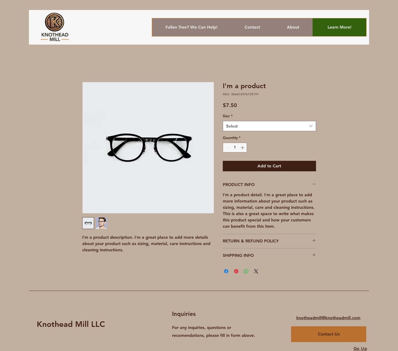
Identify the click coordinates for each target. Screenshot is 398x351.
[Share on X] (256, 271)
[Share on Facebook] (226, 271)
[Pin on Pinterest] (236, 271)
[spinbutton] (235, 147)
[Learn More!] (339, 27)
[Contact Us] (328, 334)
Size (227, 116)
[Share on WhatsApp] (246, 271)
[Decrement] (227, 147)
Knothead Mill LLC (71, 324)
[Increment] (243, 147)
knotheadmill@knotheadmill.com (328, 317)
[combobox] (269, 126)
